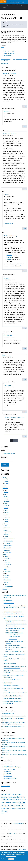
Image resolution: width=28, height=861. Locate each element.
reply (25, 106)
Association (8, 532)
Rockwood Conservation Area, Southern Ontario (15, 693)
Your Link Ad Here (5, 786)
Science (6, 496)
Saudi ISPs (7, 550)
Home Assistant (5, 802)
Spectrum (15, 808)
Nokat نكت (5, 488)
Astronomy (6, 575)
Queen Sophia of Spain (9, 53)
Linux (5, 525)
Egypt (5, 560)
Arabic (15, 794)
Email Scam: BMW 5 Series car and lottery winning (14, 754)
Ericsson (16, 799)
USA (5, 569)
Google (19, 265)
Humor (5, 510)
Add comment (4, 63)
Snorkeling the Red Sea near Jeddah (12, 698)
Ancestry (6, 481)
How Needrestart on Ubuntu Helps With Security (14, 716)
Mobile (22, 802)
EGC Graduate (6, 356)
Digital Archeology (8, 541)
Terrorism (6, 512)
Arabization (7, 528)
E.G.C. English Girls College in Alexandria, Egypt (12, 25)
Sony (11, 808)
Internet (6, 536)
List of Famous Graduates (9, 133)
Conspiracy (14, 797)
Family (4, 477)
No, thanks (11, 859)
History (6, 498)
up (14, 59)
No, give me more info (11, 856)
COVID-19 (4, 799)
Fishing (6, 577)
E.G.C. (2, 47)
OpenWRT (10, 805)
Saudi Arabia (7, 571)
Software (6, 534)
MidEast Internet (8, 545)
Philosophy (7, 517)
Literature (6, 505)
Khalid (5, 479)
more (2, 729)
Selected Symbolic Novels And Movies (13, 695)
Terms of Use (21, 830)
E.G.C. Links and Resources (13, 645)
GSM (24, 799)
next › (14, 440)
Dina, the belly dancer (9, 51)
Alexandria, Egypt (8, 600)
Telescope (23, 808)
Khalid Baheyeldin (8, 223)
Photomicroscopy (8, 586)
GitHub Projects (7, 773)
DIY (12, 799)
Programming (7, 547)
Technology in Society (9, 538)
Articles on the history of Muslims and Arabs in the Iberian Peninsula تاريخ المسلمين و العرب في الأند (15, 607)
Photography (7, 579)
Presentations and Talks (9, 453)
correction (6, 278)
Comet (9, 797)
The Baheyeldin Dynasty (18, 823)
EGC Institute (7, 385)
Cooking (6, 492)
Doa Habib (9, 255)
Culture (6, 494)
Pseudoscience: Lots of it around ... (12, 685)
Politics (6, 508)
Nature (5, 584)
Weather (8, 558)
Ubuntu (4, 811)
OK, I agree (4, 859)
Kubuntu (12, 802)
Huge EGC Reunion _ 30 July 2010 (14, 417)
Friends (4, 485)
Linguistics (6, 501)
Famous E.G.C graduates (9, 73)
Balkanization (4, 797)
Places (4, 554)
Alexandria (8, 564)
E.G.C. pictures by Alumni (12, 630)
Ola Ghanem (7, 111)
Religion (6, 519)
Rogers (20, 805)
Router (3, 808)
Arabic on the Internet (9, 603)
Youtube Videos (7, 771)
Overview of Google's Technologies (12, 679)
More (2, 813)
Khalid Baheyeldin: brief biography (12, 766)
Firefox (20, 799)
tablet (19, 808)
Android (7, 794)
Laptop (17, 802)
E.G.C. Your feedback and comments (15, 651)
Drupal (5, 530)
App (12, 794)
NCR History (7, 543)
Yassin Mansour (7, 55)
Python (16, 805)
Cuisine (7, 562)
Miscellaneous (7, 552)
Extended (6, 483)
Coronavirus (21, 797)
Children (6, 521)
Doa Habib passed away (10, 236)
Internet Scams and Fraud (10, 663)
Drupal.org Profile (8, 776)
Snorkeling (6, 582)
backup (19, 794)
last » (16, 440)
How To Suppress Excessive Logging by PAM (13, 726)
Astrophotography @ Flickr (10, 778)
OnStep (4, 805)
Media (5, 503)
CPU (9, 799)
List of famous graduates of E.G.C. (14, 632)
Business (6, 514)
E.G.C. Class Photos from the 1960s (15, 628)
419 (2, 794)
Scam (7, 808)
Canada (6, 556)
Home (3, 22)
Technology (5, 524)
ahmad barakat (8, 335)
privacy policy (12, 833)
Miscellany (5, 589)
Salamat (6, 194)
